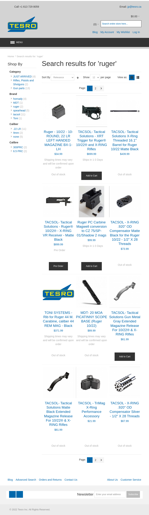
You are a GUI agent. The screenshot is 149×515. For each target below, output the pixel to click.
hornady (18, 98)
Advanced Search (26, 479)
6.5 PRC (18, 151)
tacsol (16, 114)
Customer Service (131, 479)
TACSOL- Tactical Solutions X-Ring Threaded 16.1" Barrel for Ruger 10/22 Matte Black (124, 140)
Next (101, 88)
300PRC (18, 147)
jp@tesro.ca (134, 6)
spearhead (19, 110)
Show (86, 77)
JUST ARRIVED (22, 76)
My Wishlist (123, 32)
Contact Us (71, 479)
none (16, 136)
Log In (136, 32)
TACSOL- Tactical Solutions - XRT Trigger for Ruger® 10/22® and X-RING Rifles (91, 140)
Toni (15, 118)
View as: (122, 77)
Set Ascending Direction (78, 77)
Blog (95, 32)
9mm (16, 132)
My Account (107, 32)
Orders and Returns (50, 479)
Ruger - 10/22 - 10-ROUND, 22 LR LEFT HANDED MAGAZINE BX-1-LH (58, 140)
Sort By (46, 77)
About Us (112, 479)
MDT (16, 102)
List (138, 77)
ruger (16, 106)
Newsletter (85, 494)
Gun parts (18, 88)
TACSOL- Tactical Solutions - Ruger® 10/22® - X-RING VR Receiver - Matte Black (58, 230)
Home (11, 56)
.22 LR (17, 128)
